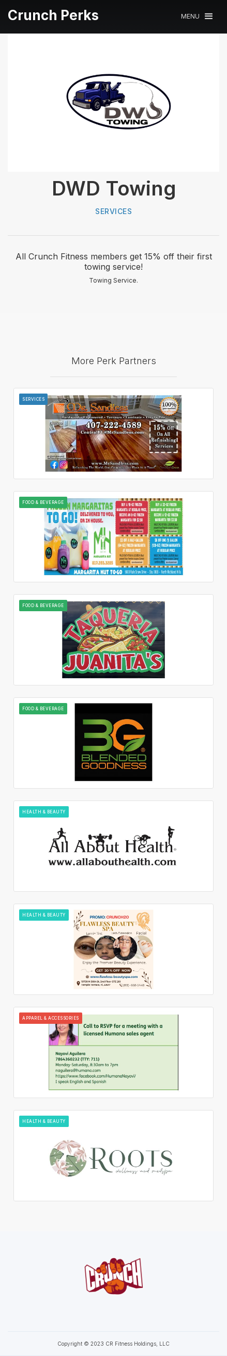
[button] (196, 16)
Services (113, 211)
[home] (53, 15)
